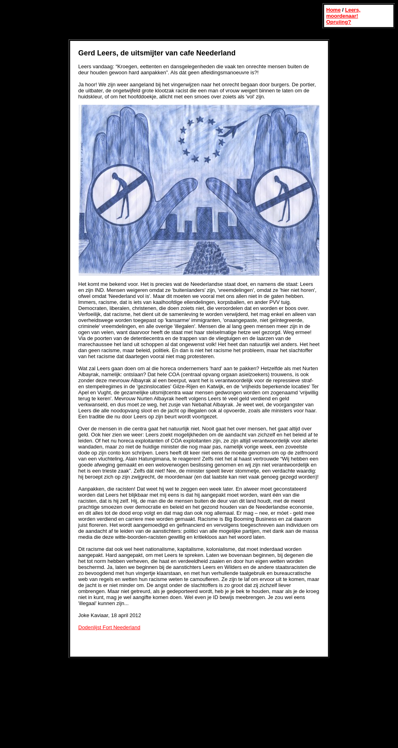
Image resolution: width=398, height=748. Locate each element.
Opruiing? (338, 22)
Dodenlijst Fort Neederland (109, 627)
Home (333, 10)
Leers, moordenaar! (343, 13)
